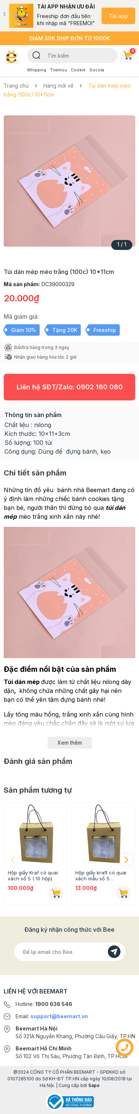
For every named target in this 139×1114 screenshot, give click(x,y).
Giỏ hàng (129, 54)
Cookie (78, 69)
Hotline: (44, 1004)
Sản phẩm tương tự (38, 790)
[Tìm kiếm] (36, 54)
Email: (52, 1016)
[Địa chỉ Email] (69, 951)
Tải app (118, 16)
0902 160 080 (99, 387)
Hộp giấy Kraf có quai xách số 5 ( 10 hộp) (33, 875)
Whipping (36, 69)
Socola (96, 69)
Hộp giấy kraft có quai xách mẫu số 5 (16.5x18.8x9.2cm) (100, 875)
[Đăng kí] (114, 951)
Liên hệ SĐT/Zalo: (70, 387)
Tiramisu (58, 69)
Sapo (94, 1085)
